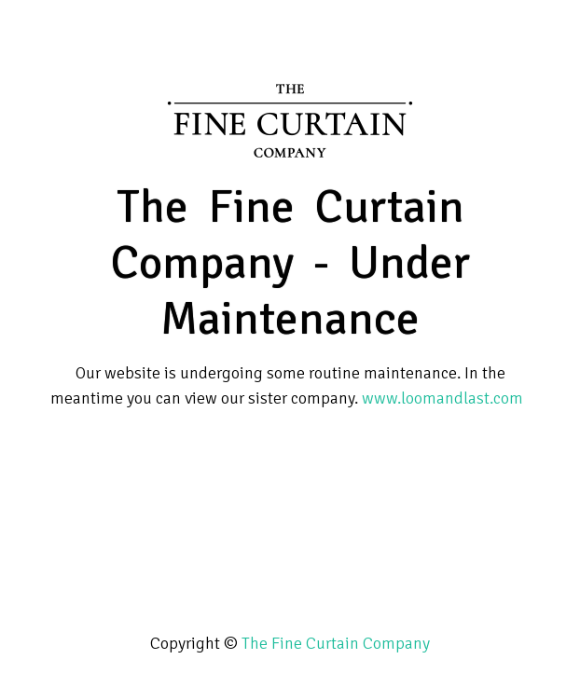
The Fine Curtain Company (336, 643)
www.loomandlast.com (442, 398)
